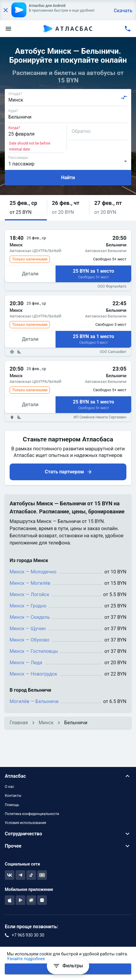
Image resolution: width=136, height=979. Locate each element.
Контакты (13, 796)
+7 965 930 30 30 (28, 935)
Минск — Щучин (28, 628)
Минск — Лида (26, 662)
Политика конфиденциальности (32, 814)
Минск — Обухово (30, 640)
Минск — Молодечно (33, 572)
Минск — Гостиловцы (34, 651)
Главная (19, 722)
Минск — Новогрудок (33, 674)
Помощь (12, 805)
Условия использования (25, 823)
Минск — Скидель (30, 617)
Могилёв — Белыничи (34, 701)
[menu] (8, 29)
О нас (9, 787)
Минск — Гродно (28, 606)
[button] (26, 207)
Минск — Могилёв (30, 583)
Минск (46, 722)
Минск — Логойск (29, 594)
